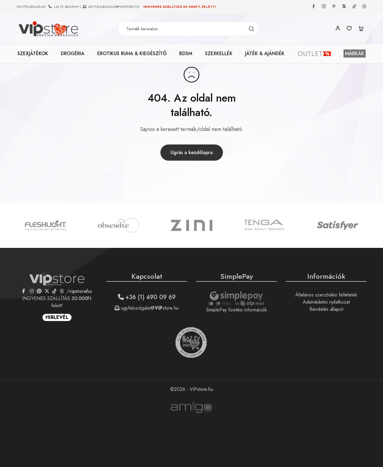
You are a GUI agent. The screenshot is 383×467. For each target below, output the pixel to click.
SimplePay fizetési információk (236, 309)
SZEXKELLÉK (218, 53)
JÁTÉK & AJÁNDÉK (265, 53)
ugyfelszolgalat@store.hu (147, 308)
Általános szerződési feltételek (326, 294)
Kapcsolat (146, 276)
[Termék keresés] (251, 29)
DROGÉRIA (72, 53)
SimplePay (236, 276)
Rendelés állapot (326, 309)
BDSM (185, 53)
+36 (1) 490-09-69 (66, 6)
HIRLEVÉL (57, 317)
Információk (326, 276)
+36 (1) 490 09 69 (147, 297)
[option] (45, 225)
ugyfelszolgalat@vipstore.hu (113, 6)
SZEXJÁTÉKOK (32, 53)
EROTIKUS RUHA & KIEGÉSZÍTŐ (132, 53)
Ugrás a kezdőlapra (192, 152)
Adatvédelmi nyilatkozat (326, 302)
